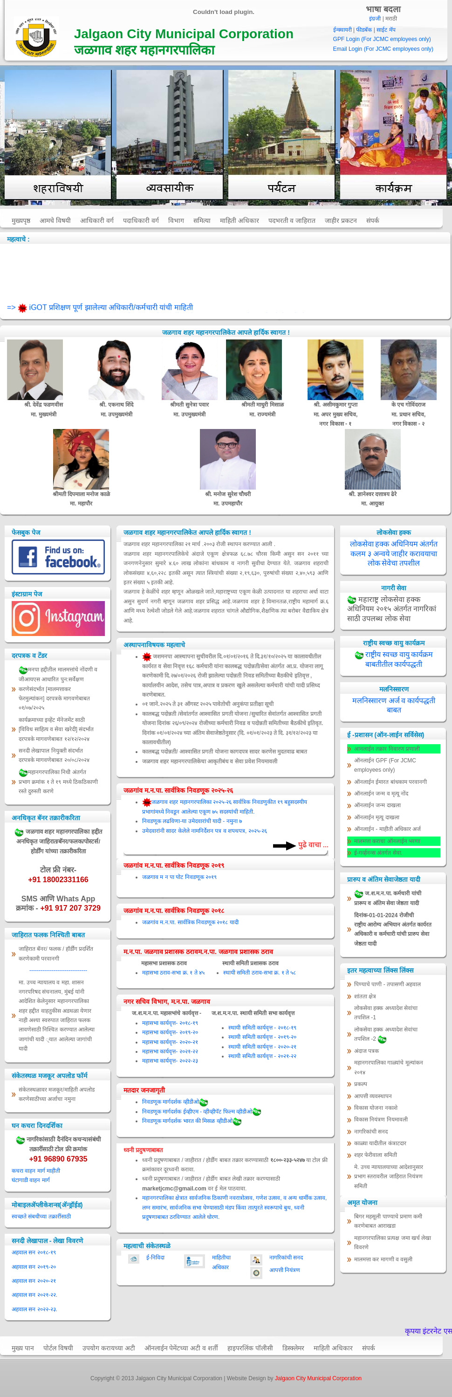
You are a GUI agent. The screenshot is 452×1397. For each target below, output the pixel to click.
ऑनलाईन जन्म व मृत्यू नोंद (381, 793)
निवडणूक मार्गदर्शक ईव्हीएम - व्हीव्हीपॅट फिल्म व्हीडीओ (201, 1111)
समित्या (202, 220)
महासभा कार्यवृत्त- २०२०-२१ (170, 1042)
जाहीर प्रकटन (341, 220)
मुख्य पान (23, 1348)
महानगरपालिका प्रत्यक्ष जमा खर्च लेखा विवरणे (392, 1243)
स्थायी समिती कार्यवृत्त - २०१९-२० (262, 1037)
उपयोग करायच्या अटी (108, 1348)
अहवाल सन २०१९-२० (34, 1267)
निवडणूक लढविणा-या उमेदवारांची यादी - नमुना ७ (192, 821)
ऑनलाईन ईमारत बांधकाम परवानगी (390, 782)
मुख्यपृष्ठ (21, 220)
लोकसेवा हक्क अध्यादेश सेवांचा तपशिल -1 (386, 1013)
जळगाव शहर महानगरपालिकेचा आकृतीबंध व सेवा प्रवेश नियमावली (209, 761)
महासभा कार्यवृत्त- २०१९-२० (170, 1032)
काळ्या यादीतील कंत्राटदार (380, 1143)
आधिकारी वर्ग (97, 220)
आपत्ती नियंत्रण (284, 1270)
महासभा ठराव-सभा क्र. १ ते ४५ (173, 972)
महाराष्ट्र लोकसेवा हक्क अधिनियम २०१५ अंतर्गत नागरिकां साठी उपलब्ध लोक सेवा (391, 608)
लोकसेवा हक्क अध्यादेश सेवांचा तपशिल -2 (386, 1035)
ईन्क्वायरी (342, 30)
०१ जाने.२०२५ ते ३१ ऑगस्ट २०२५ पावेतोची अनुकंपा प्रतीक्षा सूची (208, 704)
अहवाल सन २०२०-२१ (34, 1281)
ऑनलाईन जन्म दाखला (377, 805)
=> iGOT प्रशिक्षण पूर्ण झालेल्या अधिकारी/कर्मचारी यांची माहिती (100, 311)
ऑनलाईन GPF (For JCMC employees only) (385, 765)
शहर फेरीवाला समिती (375, 1155)
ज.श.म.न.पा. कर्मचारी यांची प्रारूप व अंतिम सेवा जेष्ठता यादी (387, 897)
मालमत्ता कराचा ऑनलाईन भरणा (387, 841)
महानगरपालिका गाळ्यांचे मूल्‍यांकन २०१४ (388, 1067)
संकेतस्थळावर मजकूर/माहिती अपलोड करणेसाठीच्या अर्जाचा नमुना (57, 1094)
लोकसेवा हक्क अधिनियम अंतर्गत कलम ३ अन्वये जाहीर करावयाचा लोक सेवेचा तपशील (394, 553)
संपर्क (372, 220)
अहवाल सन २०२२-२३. (34, 1309)
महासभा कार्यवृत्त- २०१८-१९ (170, 1023)
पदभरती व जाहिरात (292, 220)
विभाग (176, 220)
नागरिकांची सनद (286, 1257)
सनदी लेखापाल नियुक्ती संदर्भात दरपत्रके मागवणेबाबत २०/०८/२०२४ (54, 755)
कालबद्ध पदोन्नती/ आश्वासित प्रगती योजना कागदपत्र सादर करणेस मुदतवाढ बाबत (224, 751)
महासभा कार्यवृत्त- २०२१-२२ (170, 1051)
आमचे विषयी (55, 220)
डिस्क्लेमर (293, 1348)
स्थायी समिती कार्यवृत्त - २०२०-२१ (262, 1047)
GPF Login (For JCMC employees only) (382, 39)
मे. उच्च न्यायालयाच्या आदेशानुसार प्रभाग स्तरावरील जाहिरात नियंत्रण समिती (388, 1177)
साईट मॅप (386, 30)
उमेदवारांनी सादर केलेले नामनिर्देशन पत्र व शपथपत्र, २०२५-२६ (204, 831)
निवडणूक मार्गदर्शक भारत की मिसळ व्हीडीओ (192, 1121)
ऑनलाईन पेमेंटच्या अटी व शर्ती (181, 1348)
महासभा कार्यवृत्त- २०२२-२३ (170, 1061)
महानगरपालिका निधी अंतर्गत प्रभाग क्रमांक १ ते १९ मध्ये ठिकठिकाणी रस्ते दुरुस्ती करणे (58, 781)
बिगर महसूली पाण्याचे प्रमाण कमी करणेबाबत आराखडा (388, 1221)
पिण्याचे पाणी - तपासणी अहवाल (387, 984)
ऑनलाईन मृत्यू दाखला (376, 817)
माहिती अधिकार (239, 220)
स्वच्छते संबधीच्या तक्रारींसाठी (41, 1216)
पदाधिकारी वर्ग (141, 220)
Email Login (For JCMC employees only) (383, 49)
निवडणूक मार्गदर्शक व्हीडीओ (175, 1102)
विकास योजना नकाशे (375, 1108)
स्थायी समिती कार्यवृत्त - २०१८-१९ (262, 1027)
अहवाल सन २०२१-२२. (34, 1295)
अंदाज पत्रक (366, 1051)
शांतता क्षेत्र (365, 996)
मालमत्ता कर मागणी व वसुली (383, 1259)
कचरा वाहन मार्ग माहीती (36, 1171)
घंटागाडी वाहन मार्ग (31, 1180)
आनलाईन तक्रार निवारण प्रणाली (387, 749)
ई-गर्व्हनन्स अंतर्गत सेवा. (378, 853)
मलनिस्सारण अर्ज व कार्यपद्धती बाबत (393, 705)
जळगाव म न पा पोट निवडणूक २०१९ (179, 877)
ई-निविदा (155, 1257)
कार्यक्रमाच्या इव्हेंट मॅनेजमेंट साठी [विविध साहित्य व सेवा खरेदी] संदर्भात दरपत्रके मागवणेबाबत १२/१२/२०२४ (56, 729)
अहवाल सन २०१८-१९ (34, 1252)
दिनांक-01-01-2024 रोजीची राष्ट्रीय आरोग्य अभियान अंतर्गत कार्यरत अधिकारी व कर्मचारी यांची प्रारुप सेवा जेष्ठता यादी (392, 929)
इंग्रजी (375, 18)
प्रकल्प (360, 1084)
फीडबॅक (364, 30)
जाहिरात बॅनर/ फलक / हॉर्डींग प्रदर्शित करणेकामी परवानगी (56, 953)
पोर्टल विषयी (58, 1348)
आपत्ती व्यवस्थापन (373, 1096)
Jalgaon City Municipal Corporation (318, 1378)
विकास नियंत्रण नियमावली (381, 1119)
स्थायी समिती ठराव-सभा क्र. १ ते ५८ (259, 972)
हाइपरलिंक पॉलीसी (250, 1348)
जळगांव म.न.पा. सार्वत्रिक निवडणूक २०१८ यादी (190, 922)
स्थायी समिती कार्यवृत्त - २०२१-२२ (262, 1056)
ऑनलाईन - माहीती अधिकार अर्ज (387, 829)
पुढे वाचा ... (312, 845)
